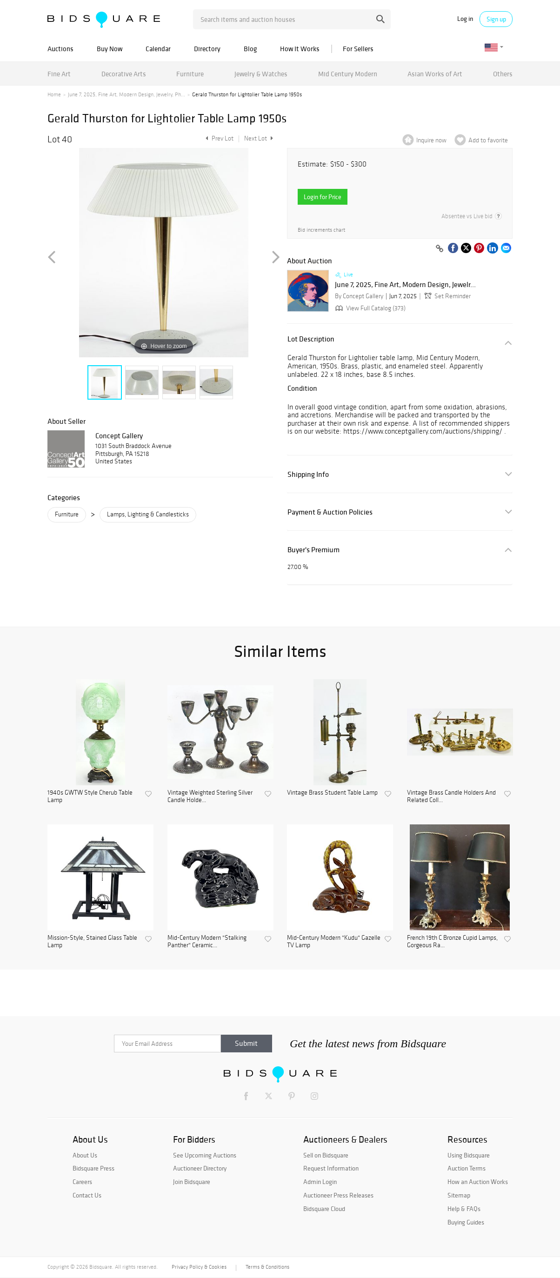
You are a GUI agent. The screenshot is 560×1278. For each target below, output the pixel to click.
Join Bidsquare (191, 1182)
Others (503, 73)
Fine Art (59, 73)
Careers (82, 1182)
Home (54, 94)
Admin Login (320, 1182)
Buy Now (109, 48)
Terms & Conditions (267, 1267)
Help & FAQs (463, 1208)
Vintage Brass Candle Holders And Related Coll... (451, 796)
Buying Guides (465, 1222)
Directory (207, 48)
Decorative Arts (123, 73)
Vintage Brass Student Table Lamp (332, 792)
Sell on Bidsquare (325, 1155)
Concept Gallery (119, 435)
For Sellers (358, 48)
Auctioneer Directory (200, 1168)
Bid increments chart (321, 230)
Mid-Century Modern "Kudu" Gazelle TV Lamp (333, 942)
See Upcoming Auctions (204, 1155)
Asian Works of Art (434, 73)
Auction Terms (466, 1168)
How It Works (300, 48)
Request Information (331, 1168)
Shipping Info (308, 474)
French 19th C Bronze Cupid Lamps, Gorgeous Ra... (452, 942)
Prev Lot (218, 138)
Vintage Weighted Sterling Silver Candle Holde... (210, 796)
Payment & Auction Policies (330, 512)
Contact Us (87, 1195)
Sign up (496, 19)
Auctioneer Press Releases (338, 1195)
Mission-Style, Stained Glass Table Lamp (92, 942)
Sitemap (458, 1195)
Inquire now (431, 140)
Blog (250, 48)
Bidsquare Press (93, 1168)
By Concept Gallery (359, 296)
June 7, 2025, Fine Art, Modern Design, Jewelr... (405, 285)
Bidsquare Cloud (324, 1208)
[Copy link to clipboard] (439, 248)
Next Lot (258, 138)
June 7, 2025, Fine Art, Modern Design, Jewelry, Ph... (126, 94)
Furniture (190, 73)
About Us (85, 1155)
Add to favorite (488, 140)
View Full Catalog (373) (369, 308)
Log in (465, 18)
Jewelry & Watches (260, 73)
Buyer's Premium (313, 549)
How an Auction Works (477, 1182)
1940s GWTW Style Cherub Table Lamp (90, 796)
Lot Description (310, 339)
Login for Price (322, 197)
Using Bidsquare (468, 1155)
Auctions (60, 48)
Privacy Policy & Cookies (199, 1267)
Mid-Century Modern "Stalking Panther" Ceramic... (207, 942)
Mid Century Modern (347, 73)
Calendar (158, 48)
